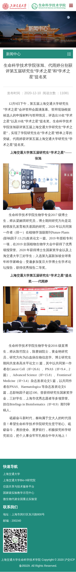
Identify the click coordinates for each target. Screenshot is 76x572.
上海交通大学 (11, 474)
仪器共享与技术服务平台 (18, 486)
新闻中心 (13, 54)
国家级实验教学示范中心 (18, 492)
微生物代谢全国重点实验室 (20, 499)
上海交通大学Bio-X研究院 (19, 480)
